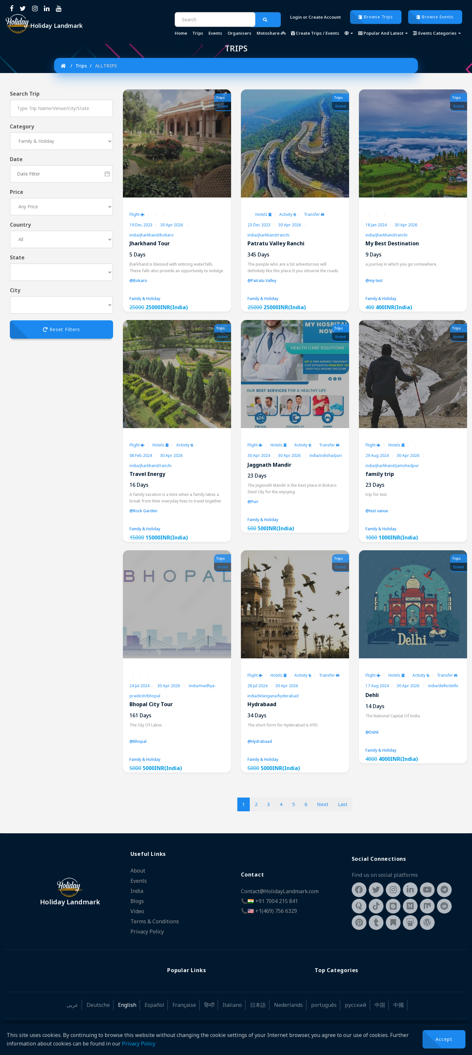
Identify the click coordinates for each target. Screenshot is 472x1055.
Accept (444, 1039)
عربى (72, 1003)
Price (16, 192)
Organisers (239, 33)
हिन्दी (209, 1003)
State (17, 257)
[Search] (215, 19)
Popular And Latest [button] (383, 33)
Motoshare (271, 33)
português (324, 1003)
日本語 (258, 1003)
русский (355, 1003)
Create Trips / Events (315, 33)
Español (154, 1003)
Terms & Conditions (154, 919)
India (136, 890)
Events (215, 33)
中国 (380, 1003)
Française (184, 1003)
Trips (197, 33)
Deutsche (98, 1003)
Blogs (137, 900)
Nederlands (288, 1003)
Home (181, 33)
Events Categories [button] (437, 33)
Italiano (232, 1003)
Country (20, 224)
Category (22, 126)
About (137, 870)
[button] (349, 33)
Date (16, 159)
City (15, 290)
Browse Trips (376, 17)
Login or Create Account (315, 17)
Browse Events (435, 17)
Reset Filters (61, 329)
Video (137, 910)
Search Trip (25, 93)
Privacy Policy (138, 1043)
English (127, 1003)
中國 (398, 1003)
